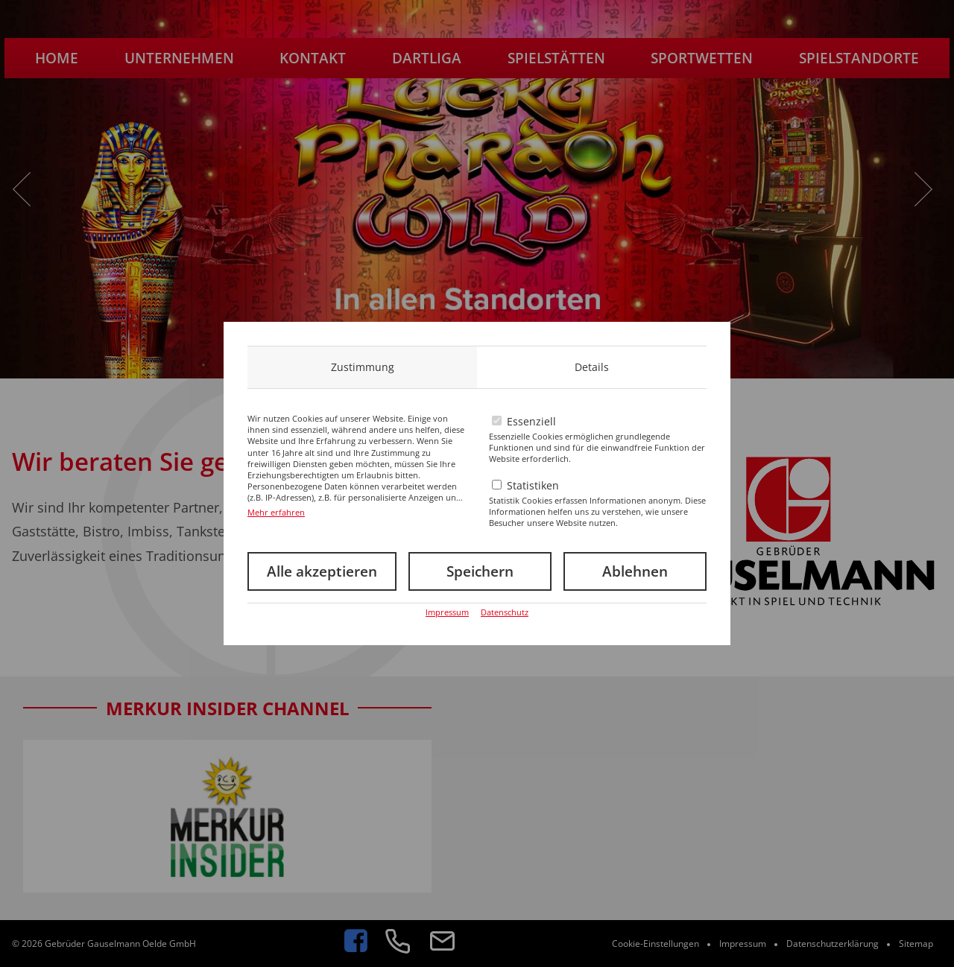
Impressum (447, 612)
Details (592, 367)
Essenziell (531, 421)
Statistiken (533, 485)
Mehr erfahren (276, 512)
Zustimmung (362, 367)
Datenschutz (504, 612)
